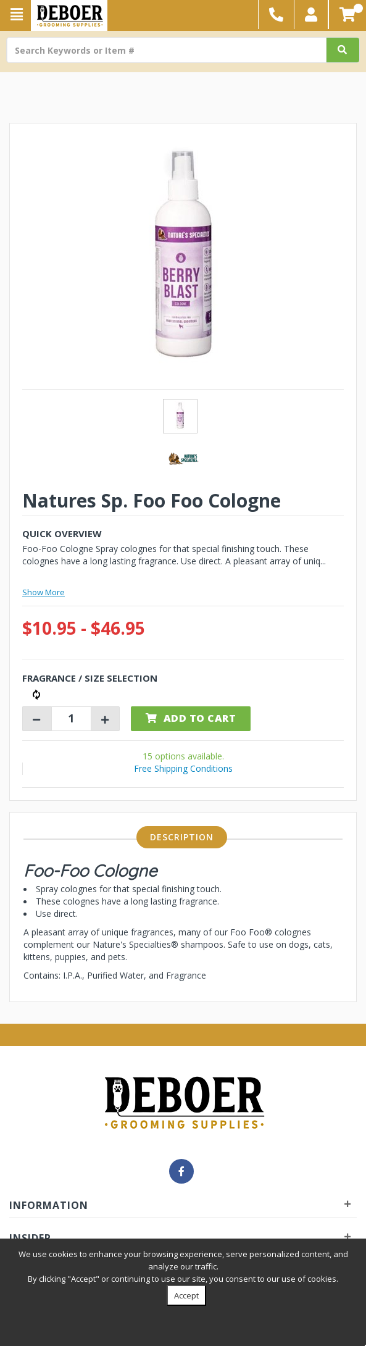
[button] (311, 14)
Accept (186, 1295)
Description (182, 837)
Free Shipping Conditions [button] (183, 768)
